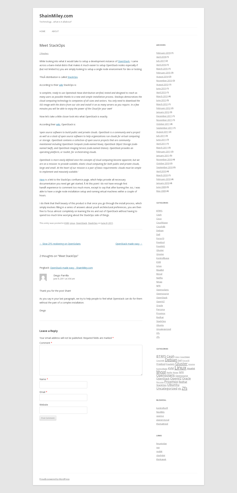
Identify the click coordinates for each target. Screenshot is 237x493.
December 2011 (164, 116)
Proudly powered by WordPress (54, 479)
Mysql (159, 273)
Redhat (160, 317)
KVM (66, 223)
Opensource (162, 293)
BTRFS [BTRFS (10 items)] (161, 356)
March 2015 (162, 68)
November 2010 (164, 159)
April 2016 (161, 64)
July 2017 (160, 60)
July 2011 (160, 135)
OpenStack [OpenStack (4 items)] (163, 378)
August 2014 (162, 76)
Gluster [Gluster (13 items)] (181, 363)
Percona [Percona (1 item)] (160, 382)
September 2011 (164, 127)
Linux (72, 223)
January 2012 (162, 112)
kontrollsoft (162, 408)
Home (42, 31)
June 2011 (161, 139)
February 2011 (163, 151)
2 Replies (44, 53)
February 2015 (163, 72)
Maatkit (160, 269)
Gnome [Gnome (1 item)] (191, 364)
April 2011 (161, 143)
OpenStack (124, 61)
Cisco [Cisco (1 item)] (177, 357)
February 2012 (163, 108)
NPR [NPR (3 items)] (181, 372)
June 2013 (161, 88)
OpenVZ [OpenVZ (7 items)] (176, 378)
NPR (158, 285)
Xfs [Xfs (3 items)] (179, 388)
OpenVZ (160, 301)
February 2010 (163, 179)
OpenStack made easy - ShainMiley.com (71, 267)
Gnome (160, 254)
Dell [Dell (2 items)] (180, 360)
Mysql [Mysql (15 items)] (161, 371)
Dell (158, 234)
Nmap (159, 281)
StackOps (73, 77)
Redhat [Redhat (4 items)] (183, 382)
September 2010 (164, 167)
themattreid (162, 423)
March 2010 (162, 175)
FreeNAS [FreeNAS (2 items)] (170, 364)
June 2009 (161, 187)
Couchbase (162, 222)
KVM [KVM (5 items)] (171, 368)
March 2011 (162, 147)
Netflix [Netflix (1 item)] (169, 372)
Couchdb (160, 226)
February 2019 (163, 52)
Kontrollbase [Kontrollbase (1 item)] (161, 369)
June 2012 (161, 100)
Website (44, 404)
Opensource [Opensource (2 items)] (181, 375)
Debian (160, 230)
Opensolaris (162, 289)
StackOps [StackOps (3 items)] (161, 385)
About (55, 31)
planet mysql (162, 419)
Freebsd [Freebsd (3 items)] (160, 364)
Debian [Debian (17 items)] (171, 359)
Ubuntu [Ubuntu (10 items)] (173, 385)
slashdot (160, 455)
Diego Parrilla (61, 275)
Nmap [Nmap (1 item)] (175, 372)
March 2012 (162, 104)
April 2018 (161, 56)
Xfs (158, 333)
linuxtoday (161, 443)
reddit (159, 451)
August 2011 (162, 131)
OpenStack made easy (129, 243)
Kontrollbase (162, 258)
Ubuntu (160, 325)
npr (158, 447)
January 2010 (162, 183)
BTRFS (159, 210)
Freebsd (160, 242)
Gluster (160, 250)
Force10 (160, 238)
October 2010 (163, 163)
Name (44, 379)
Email (43, 392)
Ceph (159, 214)
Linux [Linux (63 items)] (180, 367)
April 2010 (161, 171)
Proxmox (160, 313)
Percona (160, 309)
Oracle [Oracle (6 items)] (186, 378)
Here (42, 179)
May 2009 (161, 191)
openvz (160, 415)
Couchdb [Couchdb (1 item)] (160, 360)
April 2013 (161, 92)
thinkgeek (161, 459)
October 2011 (163, 123)
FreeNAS (160, 246)
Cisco (159, 218)
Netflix (159, 277)
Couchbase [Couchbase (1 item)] (185, 357)
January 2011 (162, 155)
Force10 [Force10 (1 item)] (185, 360)
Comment (46, 342)
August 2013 (162, 84)
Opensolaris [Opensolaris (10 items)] (165, 375)
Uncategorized (163, 329)
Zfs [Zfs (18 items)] (184, 388)
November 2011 (164, 120)
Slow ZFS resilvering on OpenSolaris (60, 243)
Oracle (159, 305)
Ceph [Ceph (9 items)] (170, 356)
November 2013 (164, 80)
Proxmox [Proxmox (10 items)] (171, 381)
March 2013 (162, 96)
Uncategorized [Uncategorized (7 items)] (166, 388)
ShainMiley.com (56, 16)
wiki (61, 84)
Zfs (158, 337)
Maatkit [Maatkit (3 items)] (191, 368)
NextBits (160, 411)
